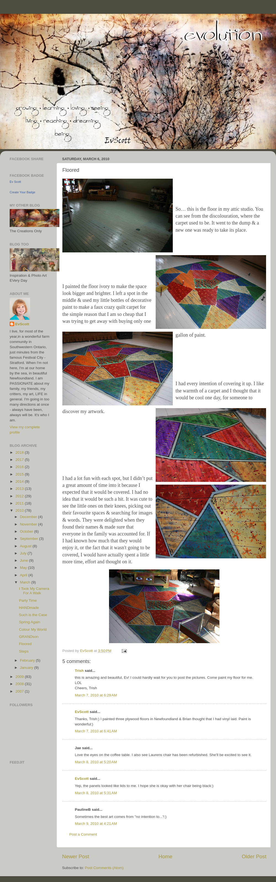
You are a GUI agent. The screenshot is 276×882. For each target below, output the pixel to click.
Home (165, 856)
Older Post (254, 856)
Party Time (28, 600)
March (25, 582)
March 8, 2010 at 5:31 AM (96, 793)
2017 (20, 460)
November (29, 524)
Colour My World (33, 629)
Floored (25, 644)
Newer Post (75, 856)
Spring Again (29, 622)
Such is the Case (33, 615)
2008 (20, 684)
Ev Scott (15, 181)
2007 (20, 691)
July (24, 553)
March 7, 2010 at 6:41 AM (96, 731)
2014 (20, 481)
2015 (20, 474)
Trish (79, 671)
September (29, 539)
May (24, 568)
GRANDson (29, 637)
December (29, 517)
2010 (20, 510)
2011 (20, 503)
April (24, 575)
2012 (20, 496)
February (28, 660)
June (24, 560)
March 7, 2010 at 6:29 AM (96, 695)
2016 (20, 467)
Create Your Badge (22, 192)
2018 (20, 452)
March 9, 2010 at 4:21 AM (96, 824)
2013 (20, 489)
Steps (24, 651)
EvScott (82, 712)
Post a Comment (83, 834)
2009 (20, 677)
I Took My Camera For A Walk (34, 591)
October (27, 531)
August (26, 546)
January (27, 668)
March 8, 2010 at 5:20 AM (96, 762)
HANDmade (29, 608)
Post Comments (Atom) (104, 868)
